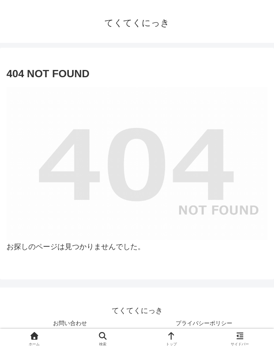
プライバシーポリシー (204, 323)
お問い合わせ (70, 323)
